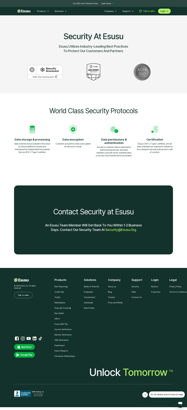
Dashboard (59, 345)
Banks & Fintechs (91, 286)
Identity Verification (63, 334)
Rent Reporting (61, 286)
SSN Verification (61, 340)
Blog (110, 292)
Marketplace (59, 302)
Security (135, 286)
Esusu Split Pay (61, 324)
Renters (154, 286)
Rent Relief (59, 313)
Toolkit (57, 297)
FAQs (134, 292)
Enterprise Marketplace (64, 356)
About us (112, 286)
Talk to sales (23, 295)
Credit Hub (59, 292)
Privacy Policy (175, 286)
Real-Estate (89, 308)
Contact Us (137, 297)
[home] (23, 11)
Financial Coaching (62, 308)
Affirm (57, 318)
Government (89, 297)
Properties (155, 292)
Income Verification (63, 329)
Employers (88, 292)
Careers (111, 297)
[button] (43, 11)
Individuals (88, 302)
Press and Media (115, 302)
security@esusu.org (120, 230)
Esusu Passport (61, 350)
